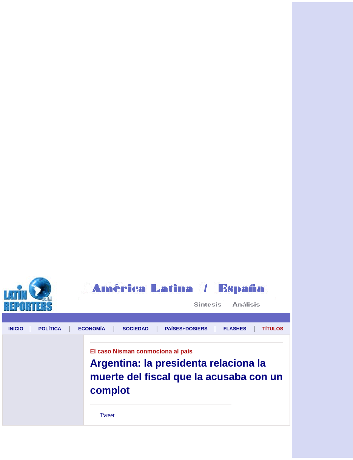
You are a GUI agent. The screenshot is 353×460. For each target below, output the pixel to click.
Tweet (107, 415)
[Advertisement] (85, 88)
